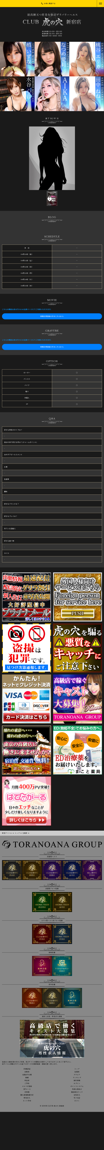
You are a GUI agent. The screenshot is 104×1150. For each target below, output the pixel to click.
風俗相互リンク (77, 1092)
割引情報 (77, 1080)
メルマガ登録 (27, 1086)
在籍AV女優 (27, 1075)
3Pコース (27, 1089)
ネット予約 (27, 1101)
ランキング (77, 1077)
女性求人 (77, 1095)
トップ (76, 1069)
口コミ (76, 1101)
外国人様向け (77, 1089)
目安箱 (27, 1092)
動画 (27, 1077)
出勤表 (27, 1072)
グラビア (77, 1075)
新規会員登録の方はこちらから (52, 316)
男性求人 (27, 1098)
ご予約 (27, 1083)
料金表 (27, 1080)
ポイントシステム (77, 1086)
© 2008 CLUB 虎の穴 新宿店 (52, 1106)
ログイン (77, 1083)
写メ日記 (77, 1098)
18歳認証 (27, 1069)
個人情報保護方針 (27, 1095)
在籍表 (76, 1072)
